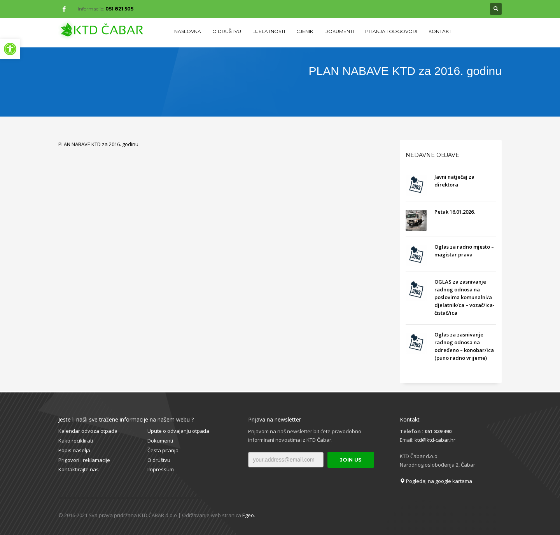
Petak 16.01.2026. (454, 211)
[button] (10, 49)
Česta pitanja (162, 450)
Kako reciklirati (75, 440)
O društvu (158, 460)
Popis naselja (74, 450)
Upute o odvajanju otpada (178, 430)
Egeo (248, 515)
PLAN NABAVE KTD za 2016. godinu (98, 144)
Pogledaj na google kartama (436, 480)
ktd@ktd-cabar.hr (435, 439)
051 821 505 (119, 9)
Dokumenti (160, 440)
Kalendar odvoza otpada (87, 430)
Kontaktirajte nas (78, 469)
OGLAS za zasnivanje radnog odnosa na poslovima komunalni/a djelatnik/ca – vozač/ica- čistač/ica (464, 297)
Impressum (160, 469)
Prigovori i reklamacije (84, 460)
